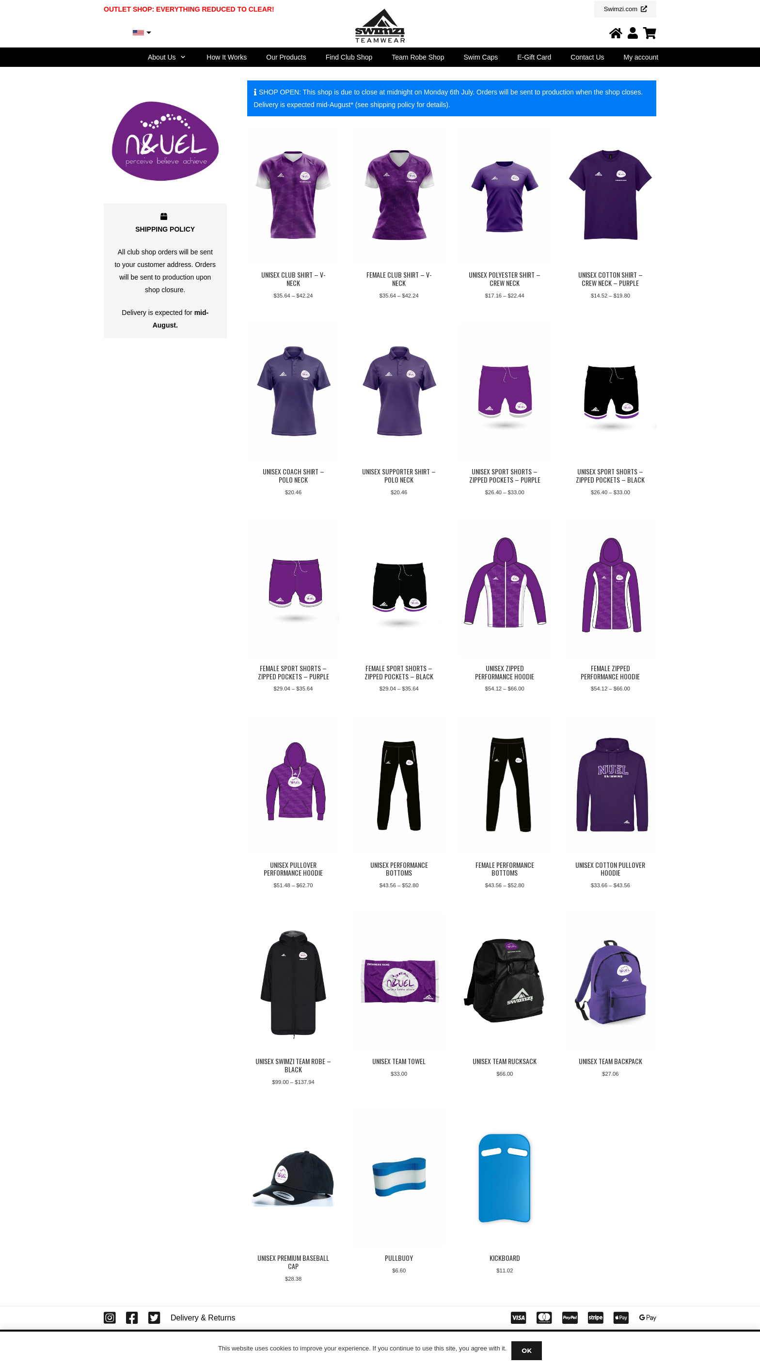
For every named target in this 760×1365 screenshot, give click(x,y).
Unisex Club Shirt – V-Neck (293, 278)
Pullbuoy (399, 1258)
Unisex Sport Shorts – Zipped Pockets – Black (610, 475)
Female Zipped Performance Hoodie (610, 672)
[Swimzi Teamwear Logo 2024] (379, 26)
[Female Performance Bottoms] (505, 785)
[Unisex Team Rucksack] (505, 982)
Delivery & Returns (203, 1318)
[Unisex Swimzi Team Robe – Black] (293, 982)
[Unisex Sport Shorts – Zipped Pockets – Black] (610, 392)
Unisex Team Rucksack (505, 1061)
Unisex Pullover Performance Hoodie (293, 869)
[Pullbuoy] (399, 1179)
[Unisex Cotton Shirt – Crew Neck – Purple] (610, 195)
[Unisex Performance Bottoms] (399, 785)
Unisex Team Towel (399, 1061)
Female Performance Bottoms (504, 869)
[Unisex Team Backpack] (610, 982)
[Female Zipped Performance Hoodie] (610, 588)
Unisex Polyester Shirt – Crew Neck (504, 278)
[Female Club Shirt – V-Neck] (399, 195)
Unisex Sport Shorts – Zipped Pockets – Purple (504, 475)
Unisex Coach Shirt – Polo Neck (293, 475)
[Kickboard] (505, 1179)
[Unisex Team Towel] (399, 982)
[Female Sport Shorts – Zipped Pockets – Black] (399, 588)
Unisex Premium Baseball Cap (293, 1262)
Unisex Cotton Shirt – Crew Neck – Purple (610, 278)
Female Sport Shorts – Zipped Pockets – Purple (293, 672)
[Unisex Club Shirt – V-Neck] (293, 195)
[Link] (615, 32)
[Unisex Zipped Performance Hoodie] (505, 588)
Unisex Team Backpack (610, 1061)
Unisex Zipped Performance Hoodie (504, 672)
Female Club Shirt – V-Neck (398, 278)
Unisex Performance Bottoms (399, 869)
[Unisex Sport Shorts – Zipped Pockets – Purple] (505, 392)
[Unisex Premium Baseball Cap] (293, 1179)
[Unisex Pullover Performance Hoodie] (293, 785)
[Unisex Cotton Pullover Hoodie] (610, 785)
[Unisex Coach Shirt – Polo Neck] (293, 392)
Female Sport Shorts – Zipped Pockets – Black (398, 672)
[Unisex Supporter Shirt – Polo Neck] (399, 392)
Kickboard (504, 1258)
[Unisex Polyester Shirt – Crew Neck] (505, 195)
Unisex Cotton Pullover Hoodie (610, 869)
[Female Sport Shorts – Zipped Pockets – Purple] (293, 588)
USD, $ (119, 33)
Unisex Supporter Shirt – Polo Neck (399, 475)
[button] (182, 57)
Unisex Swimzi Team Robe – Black (293, 1065)
